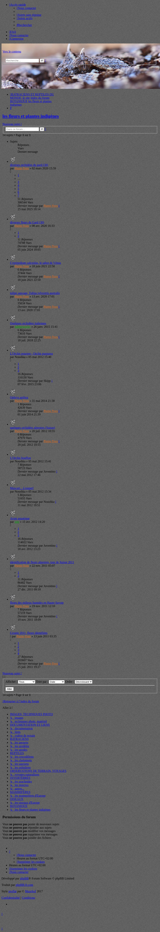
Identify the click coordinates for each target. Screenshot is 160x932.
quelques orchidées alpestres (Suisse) (32, 427)
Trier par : (50, 681)
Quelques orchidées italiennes (28, 323)
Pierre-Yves (22, 168)
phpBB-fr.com (24, 884)
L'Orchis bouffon (20, 457)
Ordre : (78, 681)
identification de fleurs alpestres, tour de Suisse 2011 (42, 562)
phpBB (24, 878)
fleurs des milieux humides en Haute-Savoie (37, 602)
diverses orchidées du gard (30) (29, 165)
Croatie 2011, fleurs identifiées (29, 633)
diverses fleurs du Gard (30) (27, 222)
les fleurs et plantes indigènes (30, 116)
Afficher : (20, 681)
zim (17, 521)
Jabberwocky (22, 326)
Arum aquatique (20, 518)
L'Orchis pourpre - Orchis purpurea (31, 353)
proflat (13, 891)
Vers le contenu (11, 51)
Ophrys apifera (19, 397)
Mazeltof (30, 891)
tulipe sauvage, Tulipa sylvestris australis (35, 293)
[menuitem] (26, 8)
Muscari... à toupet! (22, 488)
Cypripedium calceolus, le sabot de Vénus (35, 262)
